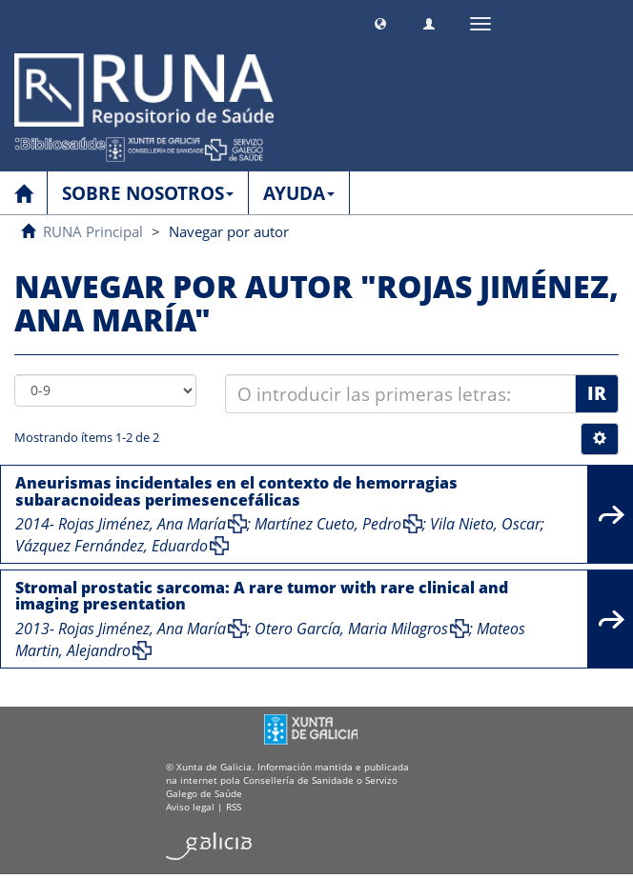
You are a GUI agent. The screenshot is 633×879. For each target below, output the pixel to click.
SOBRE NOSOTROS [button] (148, 193)
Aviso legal (190, 806)
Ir (596, 393)
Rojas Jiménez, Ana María (142, 523)
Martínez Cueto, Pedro (328, 523)
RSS (233, 806)
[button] (380, 21)
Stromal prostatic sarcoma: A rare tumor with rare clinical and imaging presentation (261, 596)
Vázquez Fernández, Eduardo (111, 545)
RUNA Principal (93, 231)
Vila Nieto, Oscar (485, 523)
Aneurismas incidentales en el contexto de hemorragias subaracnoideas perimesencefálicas (236, 491)
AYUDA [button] (299, 193)
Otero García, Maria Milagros (351, 628)
